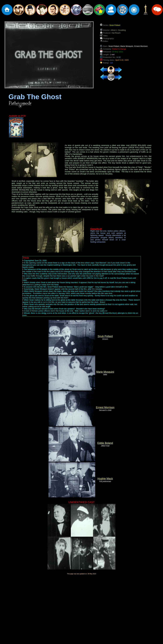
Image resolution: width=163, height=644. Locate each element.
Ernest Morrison (105, 407)
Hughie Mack (105, 478)
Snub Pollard (105, 336)
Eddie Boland (105, 443)
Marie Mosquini (105, 371)
